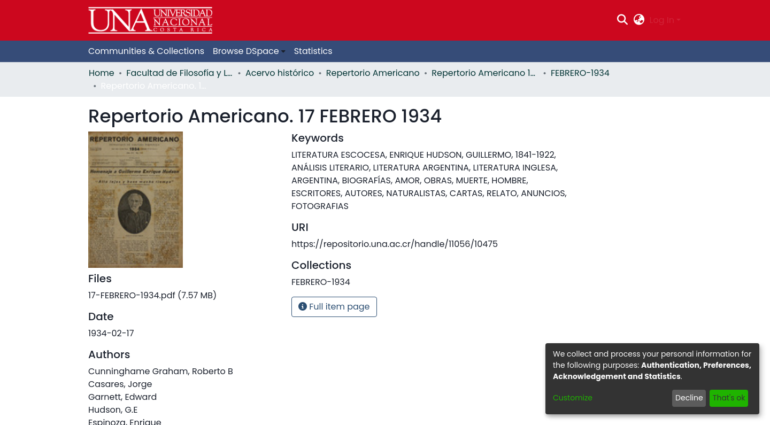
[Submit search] (622, 20)
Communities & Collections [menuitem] (146, 51)
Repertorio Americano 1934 (485, 73)
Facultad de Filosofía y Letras (179, 73)
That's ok (729, 397)
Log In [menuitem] (662, 20)
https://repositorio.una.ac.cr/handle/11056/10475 (394, 244)
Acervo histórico (279, 73)
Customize (572, 397)
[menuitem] (638, 20)
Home (101, 73)
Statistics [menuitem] (313, 51)
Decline (689, 397)
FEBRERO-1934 (580, 73)
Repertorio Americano (373, 73)
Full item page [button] (334, 306)
